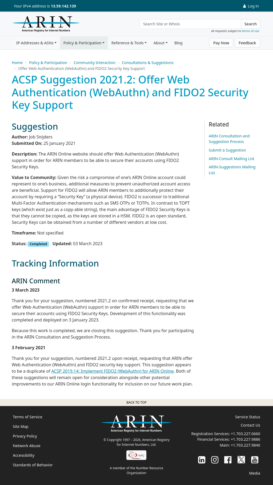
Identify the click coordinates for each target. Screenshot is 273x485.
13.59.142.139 (63, 6)
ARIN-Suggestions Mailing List (232, 169)
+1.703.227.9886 (245, 439)
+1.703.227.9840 (245, 445)
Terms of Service (27, 416)
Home (17, 62)
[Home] (45, 25)
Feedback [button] (247, 42)
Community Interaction (94, 62)
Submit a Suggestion (227, 150)
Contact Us (250, 425)
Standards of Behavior (33, 464)
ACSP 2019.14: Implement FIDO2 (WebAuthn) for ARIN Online (112, 371)
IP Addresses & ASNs (35, 42)
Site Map (21, 426)
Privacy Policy (25, 436)
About (159, 42)
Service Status (247, 416)
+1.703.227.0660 (245, 433)
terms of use (250, 31)
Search (250, 23)
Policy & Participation (82, 42)
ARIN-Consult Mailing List (231, 158)
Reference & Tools (127, 42)
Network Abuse (27, 445)
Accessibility (23, 455)
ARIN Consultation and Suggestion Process (229, 138)
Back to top (136, 402)
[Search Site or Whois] (190, 24)
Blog (178, 42)
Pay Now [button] (221, 42)
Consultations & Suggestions (148, 62)
